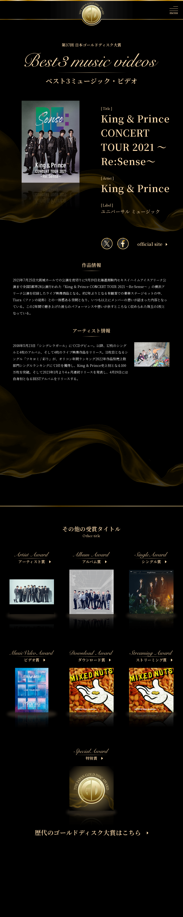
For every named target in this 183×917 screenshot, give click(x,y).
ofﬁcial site (152, 244)
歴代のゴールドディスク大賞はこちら (92, 832)
